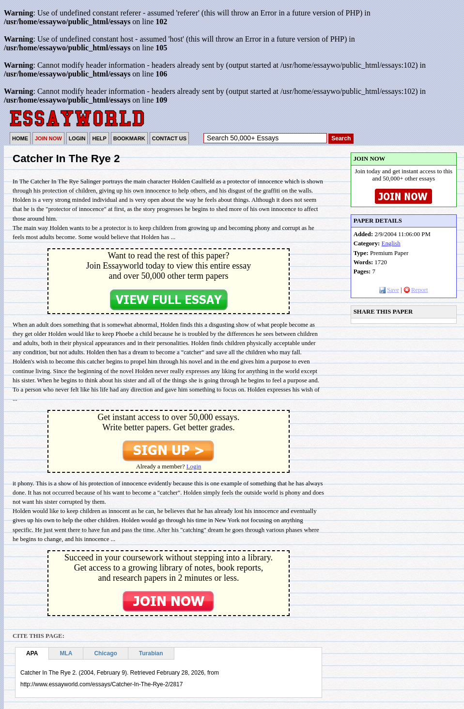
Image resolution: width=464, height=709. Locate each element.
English (391, 243)
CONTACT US (169, 138)
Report (415, 290)
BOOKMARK (129, 138)
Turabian (151, 653)
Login (193, 466)
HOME (20, 138)
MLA (66, 653)
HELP (99, 138)
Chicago (105, 653)
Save (389, 290)
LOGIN (77, 138)
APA (32, 653)
